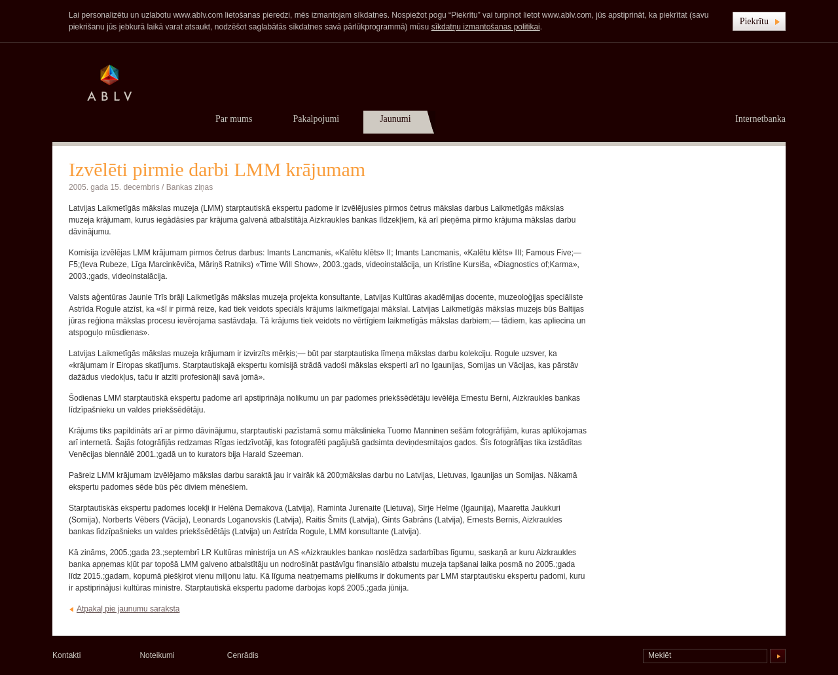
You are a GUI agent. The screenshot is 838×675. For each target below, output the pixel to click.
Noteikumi (156, 655)
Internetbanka (760, 119)
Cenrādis (243, 655)
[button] (759, 21)
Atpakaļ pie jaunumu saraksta (128, 608)
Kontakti (66, 655)
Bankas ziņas (189, 187)
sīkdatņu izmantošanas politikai (485, 26)
